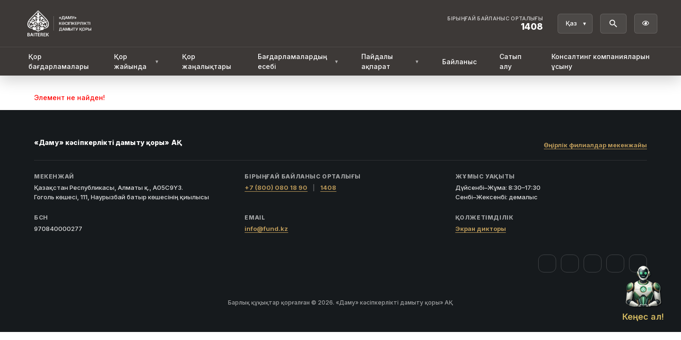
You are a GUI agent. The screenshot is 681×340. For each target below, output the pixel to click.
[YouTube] (593, 263)
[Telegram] (615, 263)
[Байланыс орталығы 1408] (495, 24)
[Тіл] (575, 24)
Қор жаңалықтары (206, 61)
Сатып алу (510, 61)
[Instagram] (570, 263)
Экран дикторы (480, 228)
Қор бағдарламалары (58, 61)
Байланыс (459, 62)
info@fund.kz (266, 228)
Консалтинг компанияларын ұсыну (600, 61)
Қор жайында (136, 61)
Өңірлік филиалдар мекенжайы (595, 145)
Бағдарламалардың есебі (298, 61)
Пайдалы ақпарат (390, 61)
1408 (328, 187)
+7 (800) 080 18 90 (275, 187)
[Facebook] (547, 263)
